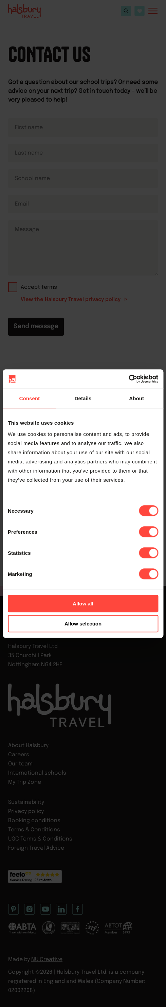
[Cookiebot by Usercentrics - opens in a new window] (128, 378)
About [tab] (136, 398)
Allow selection (83, 623)
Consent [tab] (29, 398)
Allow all (83, 603)
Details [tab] (83, 398)
